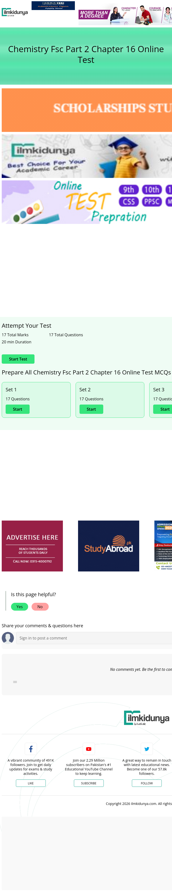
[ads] (32, 546)
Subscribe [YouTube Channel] (88, 783)
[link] (53, 5)
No (40, 606)
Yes (19, 606)
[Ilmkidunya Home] (15, 12)
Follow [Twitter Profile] (147, 783)
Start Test (18, 359)
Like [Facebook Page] (31, 783)
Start (17, 409)
